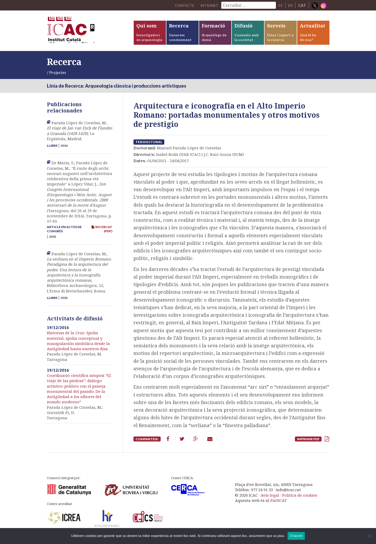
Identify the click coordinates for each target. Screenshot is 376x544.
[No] (369, 536)
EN (290, 5)
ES (279, 5)
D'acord (296, 536)
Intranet (207, 5)
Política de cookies (299, 499)
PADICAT (278, 505)
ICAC (86, 33)
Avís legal (270, 499)
